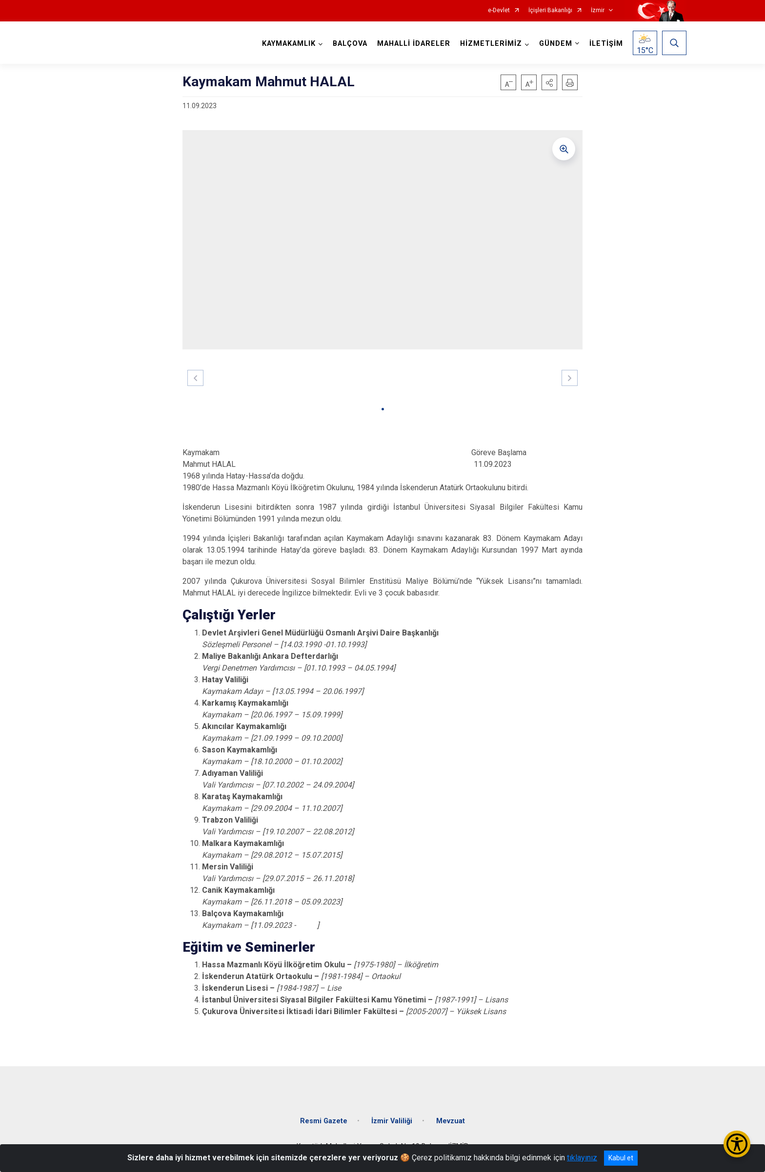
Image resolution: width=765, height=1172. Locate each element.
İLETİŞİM (606, 43)
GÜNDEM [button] (555, 43)
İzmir (597, 10)
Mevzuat (450, 1121)
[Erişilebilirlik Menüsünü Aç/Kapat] (737, 1144)
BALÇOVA (350, 43)
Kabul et (620, 1158)
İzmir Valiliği (391, 1121)
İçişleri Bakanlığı (550, 10)
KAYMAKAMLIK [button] (289, 43)
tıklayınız (582, 1157)
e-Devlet (499, 10)
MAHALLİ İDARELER (413, 43)
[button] (549, 82)
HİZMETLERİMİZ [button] (491, 43)
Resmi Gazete (323, 1121)
